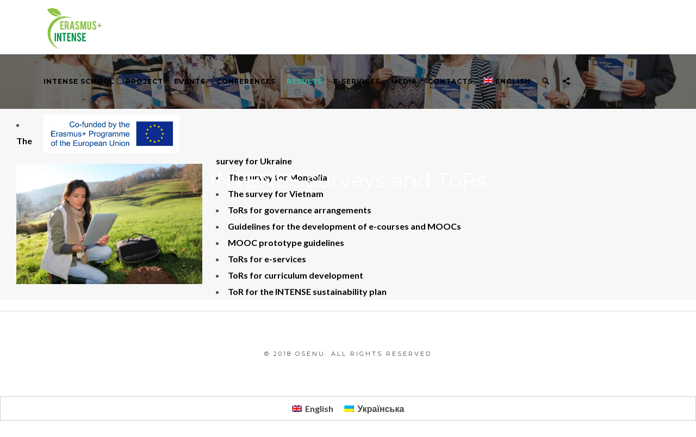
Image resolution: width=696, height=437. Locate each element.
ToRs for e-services (267, 259)
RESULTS (304, 81)
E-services (356, 81)
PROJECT (144, 81)
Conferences (246, 81)
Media (404, 81)
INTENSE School (79, 81)
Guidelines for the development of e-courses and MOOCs (344, 226)
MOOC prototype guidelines (286, 242)
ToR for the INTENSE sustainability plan (307, 291)
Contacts (450, 81)
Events (190, 81)
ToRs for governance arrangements (299, 210)
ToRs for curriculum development (295, 275)
